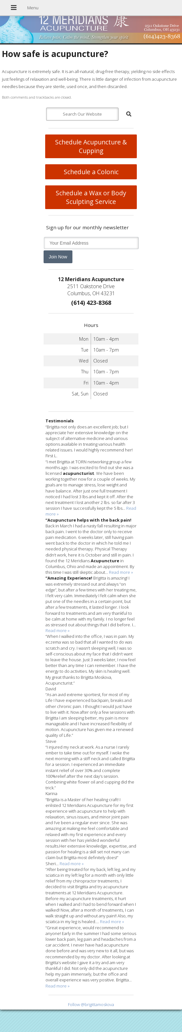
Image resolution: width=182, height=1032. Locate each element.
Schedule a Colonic (91, 171)
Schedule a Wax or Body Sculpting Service (91, 197)
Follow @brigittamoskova (91, 1004)
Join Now (58, 256)
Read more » (121, 572)
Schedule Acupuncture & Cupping (91, 146)
